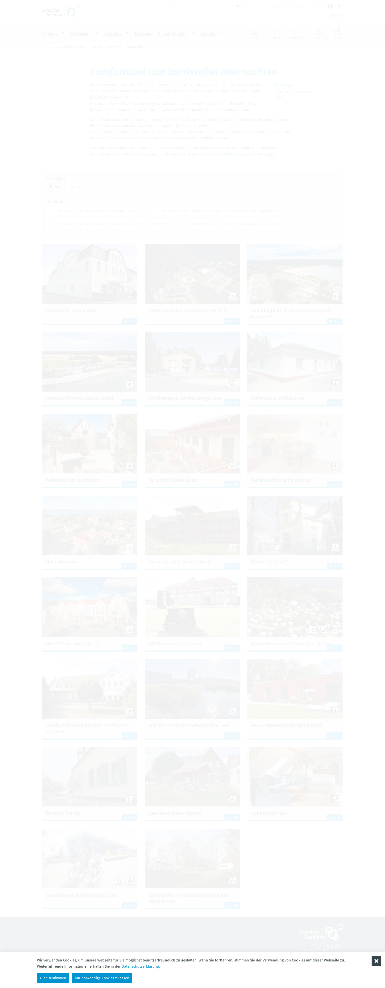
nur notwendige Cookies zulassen (104, 978)
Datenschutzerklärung (140, 966)
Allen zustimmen (53, 978)
